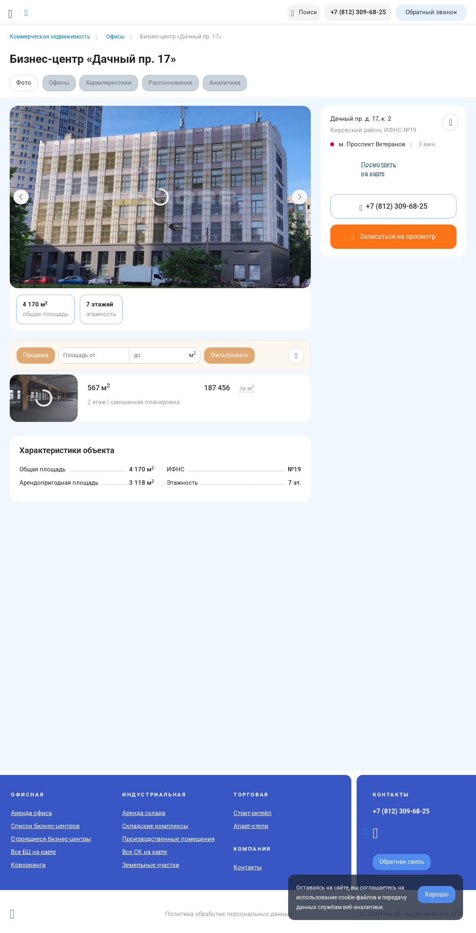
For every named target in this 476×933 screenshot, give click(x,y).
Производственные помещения (168, 839)
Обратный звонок (431, 12)
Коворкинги (28, 865)
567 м (98, 387)
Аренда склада (143, 813)
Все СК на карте (144, 852)
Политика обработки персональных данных (228, 914)
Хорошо (436, 894)
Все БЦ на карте (33, 852)
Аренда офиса (31, 813)
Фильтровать (229, 355)
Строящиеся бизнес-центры (51, 839)
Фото (23, 82)
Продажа (36, 355)
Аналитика (226, 82)
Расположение (171, 82)
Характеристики (109, 82)
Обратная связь (401, 861)
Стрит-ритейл (253, 813)
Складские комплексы (155, 826)
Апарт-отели (251, 826)
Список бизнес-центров (45, 826)
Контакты (248, 867)
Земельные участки (150, 865)
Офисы (59, 82)
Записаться (393, 236)
